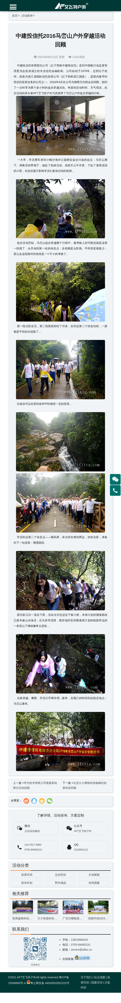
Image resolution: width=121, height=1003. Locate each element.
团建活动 (96, 982)
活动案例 (26, 15)
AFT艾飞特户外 (83, 831)
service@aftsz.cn (81, 949)
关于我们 (86, 977)
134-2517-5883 (33, 844)
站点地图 (99, 977)
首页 (14, 15)
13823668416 (79, 939)
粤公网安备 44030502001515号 (47, 983)
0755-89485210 (33, 849)
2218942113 (81, 849)
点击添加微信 (32, 831)
